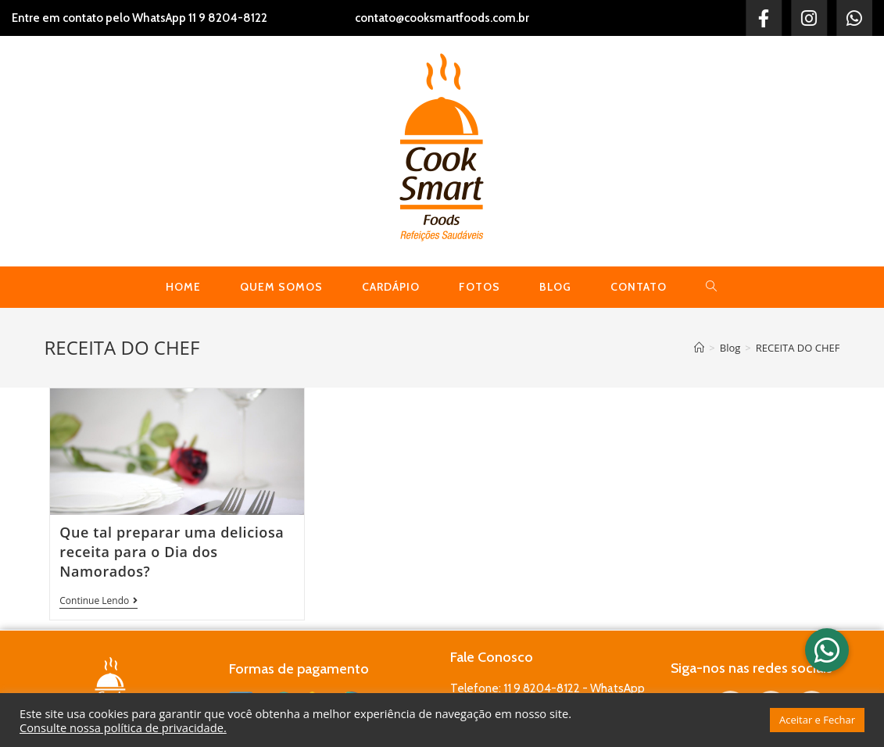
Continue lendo (98, 601)
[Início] (699, 348)
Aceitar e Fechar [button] (817, 720)
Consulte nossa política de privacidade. (123, 727)
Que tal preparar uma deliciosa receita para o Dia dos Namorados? (171, 552)
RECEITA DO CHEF (798, 348)
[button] (827, 650)
